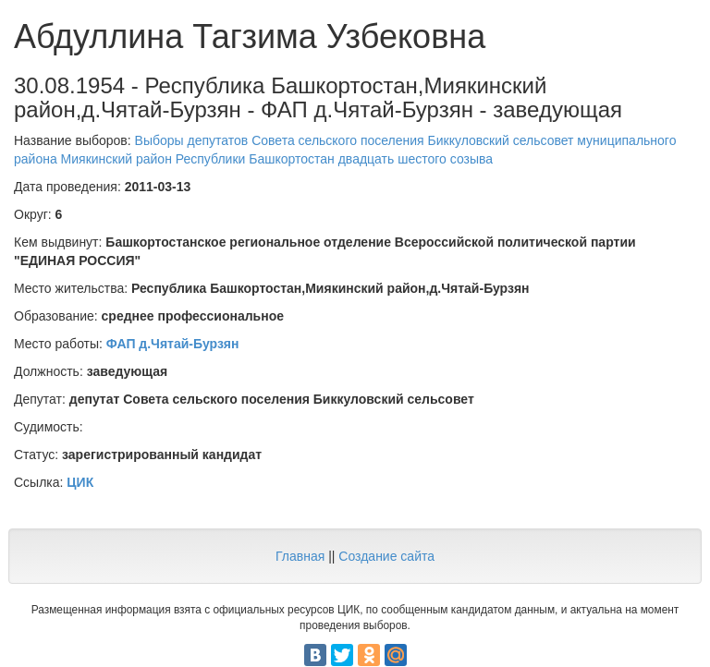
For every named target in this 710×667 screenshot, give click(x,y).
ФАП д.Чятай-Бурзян (172, 343)
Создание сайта (386, 556)
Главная (299, 556)
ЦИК (80, 482)
